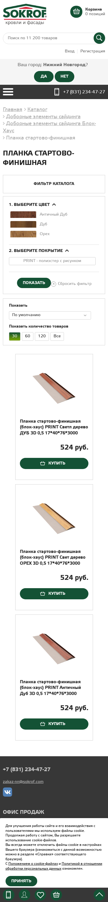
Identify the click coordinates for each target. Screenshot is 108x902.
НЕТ (64, 76)
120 (40, 335)
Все (55, 335)
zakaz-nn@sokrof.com (23, 781)
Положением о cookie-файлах (33, 864)
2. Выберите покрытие (36, 250)
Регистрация (92, 51)
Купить (56, 463)
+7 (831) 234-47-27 (84, 92)
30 (13, 335)
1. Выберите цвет (29, 204)
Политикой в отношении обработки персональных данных (53, 866)
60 (26, 335)
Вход (70, 51)
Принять (21, 881)
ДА (44, 76)
